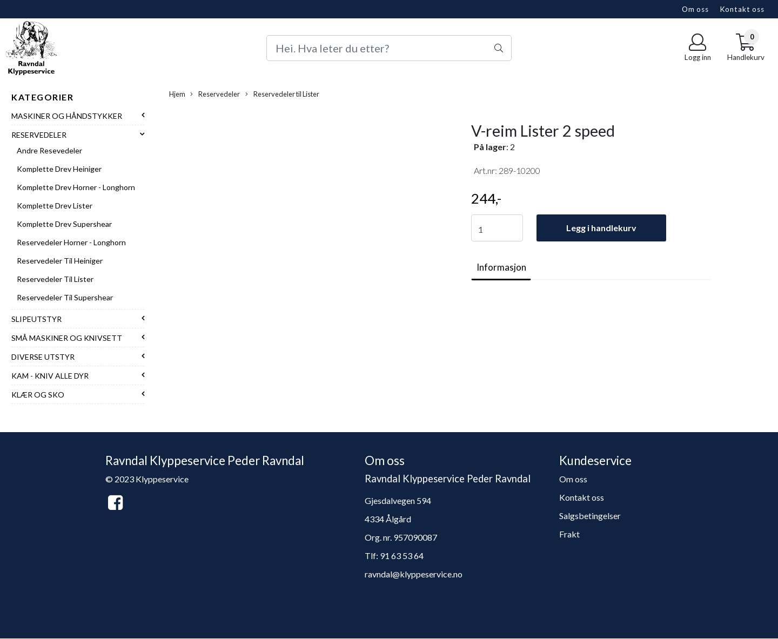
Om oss (695, 9)
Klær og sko (37, 394)
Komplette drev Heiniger (59, 168)
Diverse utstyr (43, 356)
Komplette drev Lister (54, 205)
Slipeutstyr (36, 319)
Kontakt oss (742, 9)
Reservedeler (38, 134)
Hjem (177, 94)
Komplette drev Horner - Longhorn (76, 187)
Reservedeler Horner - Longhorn (71, 242)
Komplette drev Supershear (64, 223)
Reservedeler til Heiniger (60, 260)
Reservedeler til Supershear (65, 297)
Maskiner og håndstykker (66, 115)
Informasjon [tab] (501, 267)
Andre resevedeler (49, 150)
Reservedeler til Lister (55, 279)
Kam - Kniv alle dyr (50, 375)
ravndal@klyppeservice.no (413, 574)
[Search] (388, 48)
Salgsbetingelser (590, 515)
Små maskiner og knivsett (66, 337)
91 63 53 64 (402, 555)
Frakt (569, 534)
